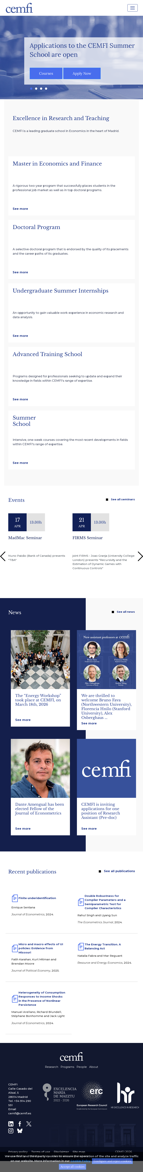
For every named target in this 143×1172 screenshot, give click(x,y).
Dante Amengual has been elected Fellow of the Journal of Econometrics (39, 808)
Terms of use (40, 1152)
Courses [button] (46, 73)
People (82, 1067)
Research (51, 1067)
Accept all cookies (72, 1168)
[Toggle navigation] (132, 8)
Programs (67, 1067)
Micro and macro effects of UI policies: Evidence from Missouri (41, 948)
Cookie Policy (80, 1162)
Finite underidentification (37, 898)
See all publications (119, 871)
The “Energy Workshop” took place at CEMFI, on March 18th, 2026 (38, 700)
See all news (126, 611)
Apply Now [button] (82, 73)
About (93, 1067)
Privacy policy (18, 1152)
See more (20, 209)
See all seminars (123, 499)
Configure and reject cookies (112, 1162)
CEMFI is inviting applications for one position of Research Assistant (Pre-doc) (100, 811)
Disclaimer (61, 1152)
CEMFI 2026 (123, 1152)
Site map (79, 1152)
